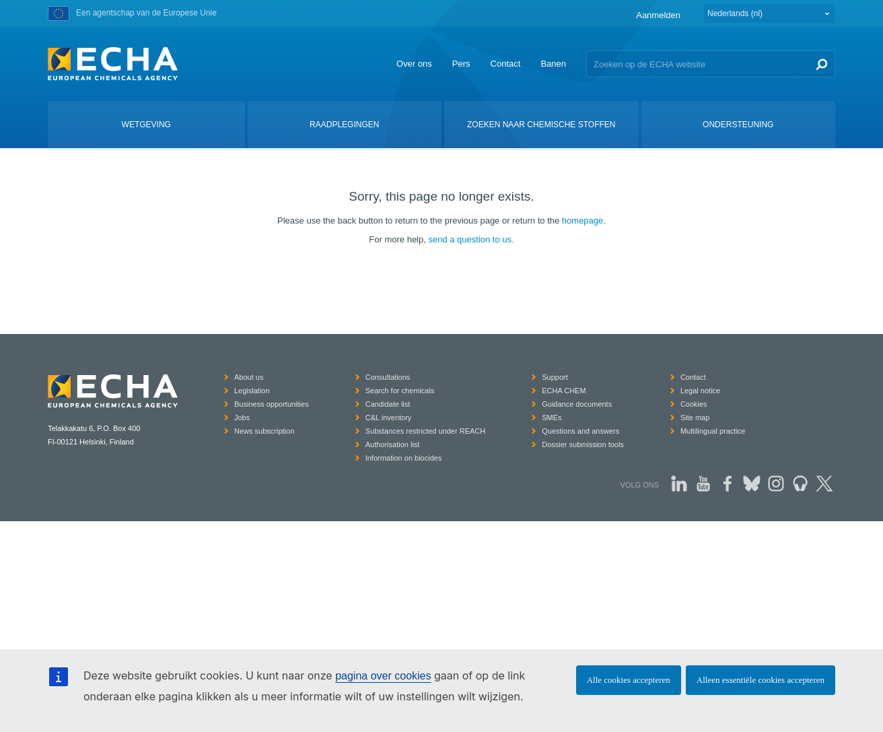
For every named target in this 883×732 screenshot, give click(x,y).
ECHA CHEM (564, 391)
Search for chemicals (400, 391)
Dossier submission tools (583, 444)
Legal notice (700, 391)
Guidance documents (577, 404)
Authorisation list (392, 444)
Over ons (414, 64)
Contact (506, 64)
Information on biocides (403, 458)
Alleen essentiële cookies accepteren (760, 680)
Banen (553, 64)
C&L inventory (388, 417)
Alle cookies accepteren (628, 680)
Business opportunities (271, 404)
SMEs (551, 417)
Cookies (693, 404)
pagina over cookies (383, 675)
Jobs (242, 417)
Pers (461, 64)
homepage (582, 220)
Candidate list (388, 404)
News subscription (264, 431)
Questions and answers (580, 431)
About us (248, 377)
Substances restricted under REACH (425, 431)
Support (555, 377)
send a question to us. (471, 239)
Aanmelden (658, 15)
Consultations (388, 377)
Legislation (252, 391)
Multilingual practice (713, 431)
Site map (694, 417)
